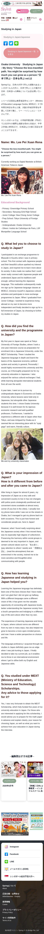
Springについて (22, 887)
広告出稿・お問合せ (22, 895)
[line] (16, 43)
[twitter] (11, 43)
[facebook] (6, 43)
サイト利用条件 (22, 919)
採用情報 (22, 903)
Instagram (14, 847)
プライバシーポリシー (22, 911)
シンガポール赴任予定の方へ (22, 876)
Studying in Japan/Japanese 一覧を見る (22, 52)
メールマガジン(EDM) (19, 869)
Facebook (14, 854)
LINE (12, 862)
